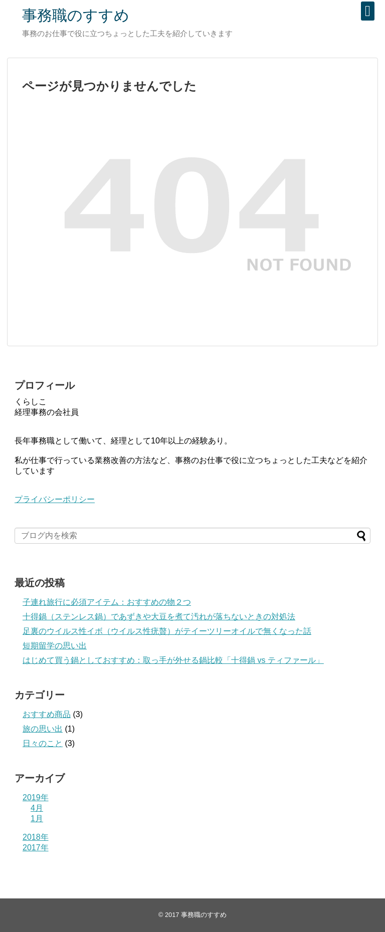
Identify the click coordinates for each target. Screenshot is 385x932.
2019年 (36, 797)
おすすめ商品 (47, 714)
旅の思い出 (43, 729)
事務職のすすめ (75, 15)
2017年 (36, 847)
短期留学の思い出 (55, 645)
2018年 (36, 837)
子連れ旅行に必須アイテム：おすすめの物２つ (107, 602)
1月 (37, 818)
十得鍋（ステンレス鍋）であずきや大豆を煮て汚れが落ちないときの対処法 (159, 616)
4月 (37, 808)
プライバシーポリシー (55, 499)
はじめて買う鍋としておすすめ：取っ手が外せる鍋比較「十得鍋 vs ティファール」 (173, 660)
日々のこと (43, 743)
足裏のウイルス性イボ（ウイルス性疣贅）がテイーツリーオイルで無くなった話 (167, 631)
